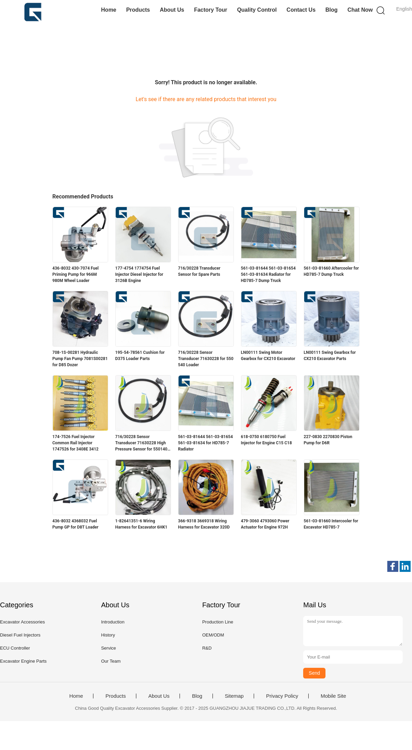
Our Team (111, 661)
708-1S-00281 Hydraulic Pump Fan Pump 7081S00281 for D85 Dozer (80, 358)
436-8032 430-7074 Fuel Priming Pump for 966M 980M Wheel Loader (76, 274)
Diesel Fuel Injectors (20, 635)
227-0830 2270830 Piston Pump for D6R (328, 439)
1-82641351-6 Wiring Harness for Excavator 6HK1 (141, 524)
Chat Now (360, 10)
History (108, 635)
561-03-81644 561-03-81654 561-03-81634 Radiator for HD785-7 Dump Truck (268, 274)
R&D (206, 648)
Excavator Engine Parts (23, 661)
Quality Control (257, 10)
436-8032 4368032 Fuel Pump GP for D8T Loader (76, 524)
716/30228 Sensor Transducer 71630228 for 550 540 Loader (205, 358)
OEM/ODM (213, 635)
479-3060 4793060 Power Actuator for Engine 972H (265, 524)
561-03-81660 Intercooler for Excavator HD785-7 (331, 524)
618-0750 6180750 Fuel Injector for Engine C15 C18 (266, 439)
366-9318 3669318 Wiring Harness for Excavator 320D (204, 524)
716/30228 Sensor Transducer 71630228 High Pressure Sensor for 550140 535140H (141, 443)
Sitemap (234, 696)
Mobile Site (333, 696)
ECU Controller (15, 648)
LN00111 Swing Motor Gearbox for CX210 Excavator (268, 355)
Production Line (217, 621)
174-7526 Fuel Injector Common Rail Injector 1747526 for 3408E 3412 (76, 443)
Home (108, 10)
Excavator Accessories (22, 621)
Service (108, 648)
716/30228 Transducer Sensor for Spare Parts (199, 271)
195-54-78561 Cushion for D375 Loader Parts (140, 355)
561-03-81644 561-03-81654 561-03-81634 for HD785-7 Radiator (205, 443)
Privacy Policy (282, 696)
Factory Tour (210, 10)
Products (138, 10)
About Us (172, 10)
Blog (331, 10)
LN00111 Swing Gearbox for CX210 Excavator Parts (330, 355)
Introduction (112, 621)
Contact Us (301, 10)
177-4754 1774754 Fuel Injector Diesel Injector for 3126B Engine (139, 274)
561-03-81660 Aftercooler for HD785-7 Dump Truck (331, 271)
